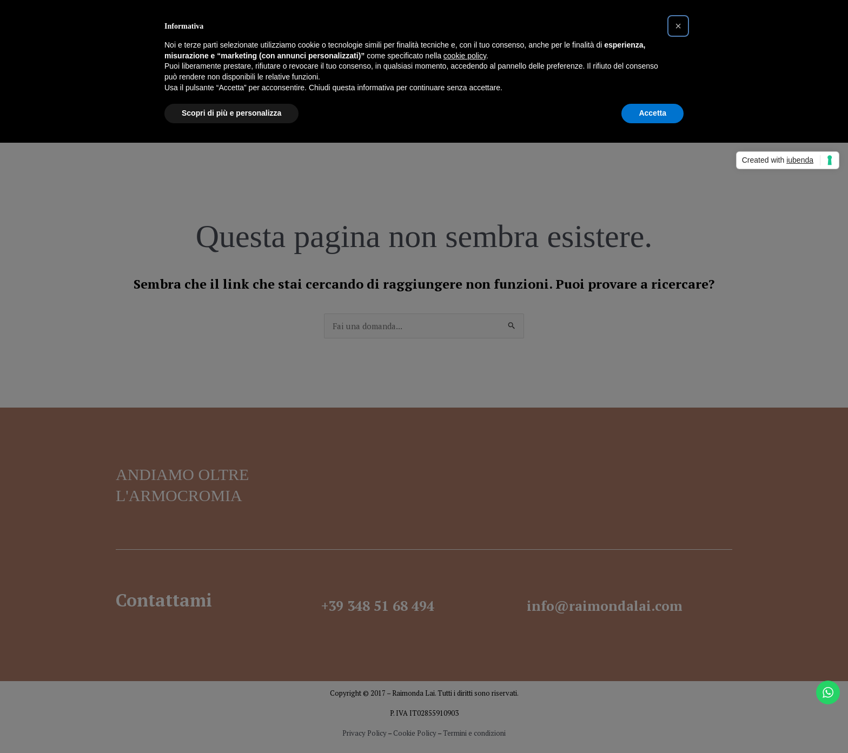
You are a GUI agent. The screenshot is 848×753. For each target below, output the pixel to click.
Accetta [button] (652, 113)
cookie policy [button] (464, 55)
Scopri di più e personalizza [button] (231, 113)
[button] (678, 26)
